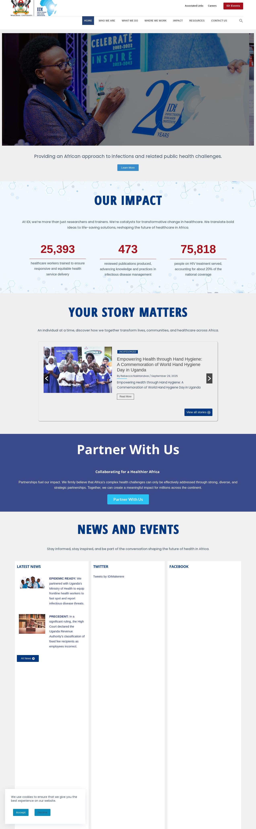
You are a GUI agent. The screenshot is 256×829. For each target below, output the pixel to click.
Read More (125, 396)
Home (88, 20)
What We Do (130, 20)
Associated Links (194, 5)
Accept (21, 812)
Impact (178, 20)
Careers (212, 5)
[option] (128, 376)
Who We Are (107, 20)
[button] (241, 20)
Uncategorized (127, 352)
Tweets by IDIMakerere (108, 576)
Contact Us (219, 20)
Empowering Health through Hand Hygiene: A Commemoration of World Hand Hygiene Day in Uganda (159, 364)
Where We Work (155, 20)
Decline (42, 812)
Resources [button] (197, 20)
